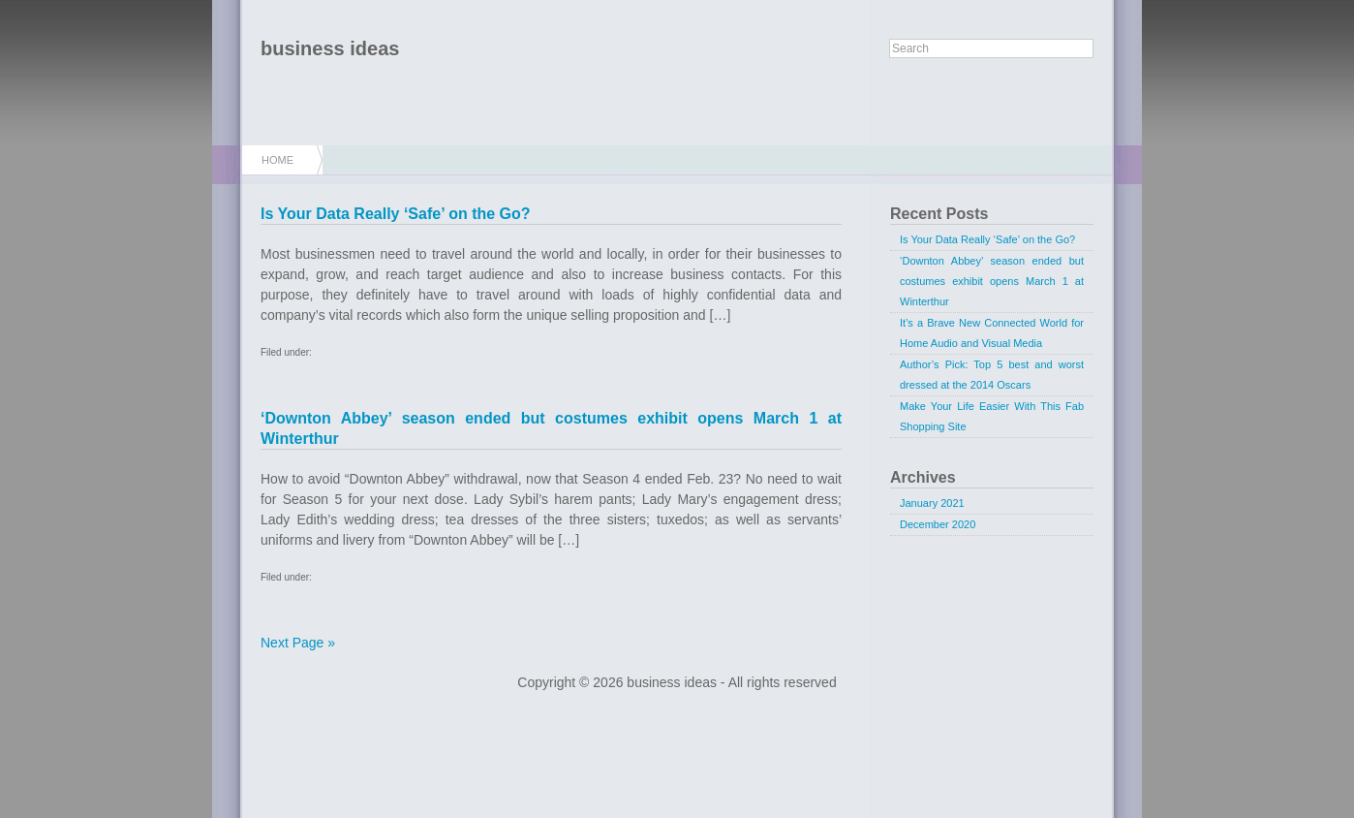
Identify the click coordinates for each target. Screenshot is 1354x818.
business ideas (330, 48)
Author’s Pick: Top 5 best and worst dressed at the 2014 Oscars (992, 375)
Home (277, 160)
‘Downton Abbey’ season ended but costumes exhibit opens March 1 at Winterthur (992, 281)
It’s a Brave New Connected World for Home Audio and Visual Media (992, 333)
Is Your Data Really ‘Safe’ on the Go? (396, 213)
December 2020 (937, 524)
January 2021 (932, 503)
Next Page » (298, 642)
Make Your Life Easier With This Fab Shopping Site (992, 416)
